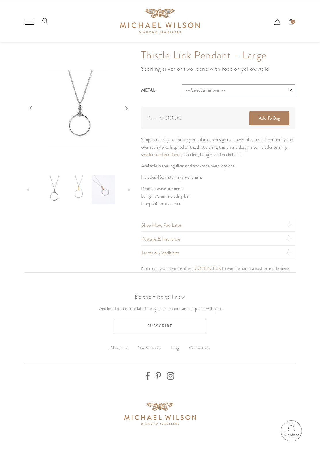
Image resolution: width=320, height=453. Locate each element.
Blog (175, 345)
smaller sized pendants (160, 152)
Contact (290, 434)
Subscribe (160, 323)
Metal (148, 87)
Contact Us (198, 345)
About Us (120, 345)
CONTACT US (208, 265)
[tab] (218, 222)
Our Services (150, 345)
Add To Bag (269, 115)
